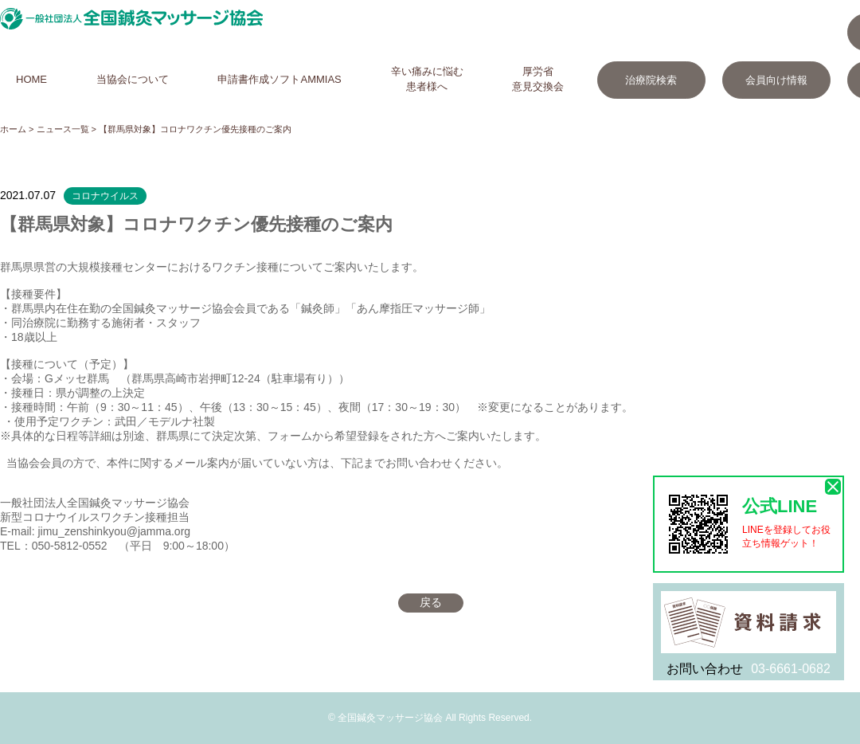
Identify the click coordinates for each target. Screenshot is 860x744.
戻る (431, 602)
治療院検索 (651, 80)
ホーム (13, 129)
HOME (31, 79)
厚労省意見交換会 (538, 78)
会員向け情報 (776, 80)
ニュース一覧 (63, 129)
